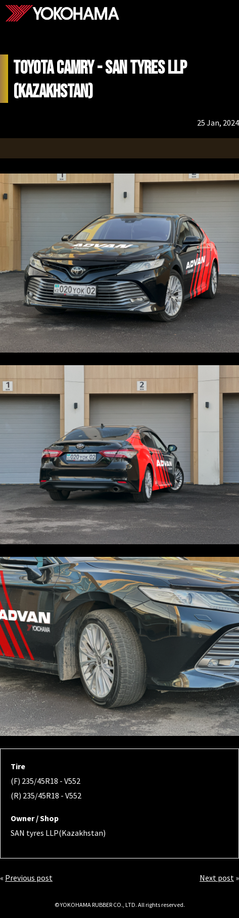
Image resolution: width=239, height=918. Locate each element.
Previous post (29, 878)
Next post (217, 878)
